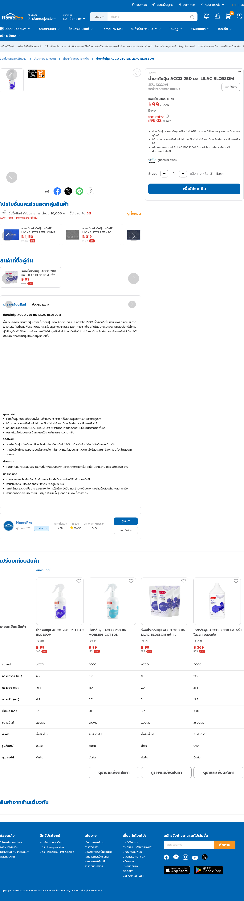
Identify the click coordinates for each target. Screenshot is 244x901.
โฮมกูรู (173, 29)
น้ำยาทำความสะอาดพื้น (76, 59)
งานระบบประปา (135, 46)
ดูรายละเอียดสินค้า (113, 772)
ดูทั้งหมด (134, 214)
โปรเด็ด (223, 29)
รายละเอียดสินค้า (15, 304)
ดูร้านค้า (125, 521)
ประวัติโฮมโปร (131, 842)
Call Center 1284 (133, 876)
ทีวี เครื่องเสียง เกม (55, 46)
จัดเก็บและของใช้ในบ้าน (80, 46)
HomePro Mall (112, 29)
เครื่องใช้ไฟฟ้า (7, 46)
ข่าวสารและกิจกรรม (134, 857)
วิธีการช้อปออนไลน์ (11, 842)
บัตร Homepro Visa (52, 847)
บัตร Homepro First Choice (57, 852)
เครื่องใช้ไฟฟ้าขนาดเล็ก (30, 46)
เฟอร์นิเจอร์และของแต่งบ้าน (110, 46)
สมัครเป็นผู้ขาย (162, 5)
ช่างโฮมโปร (198, 29)
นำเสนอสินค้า (130, 866)
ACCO (152, 73)
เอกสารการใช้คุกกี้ (95, 861)
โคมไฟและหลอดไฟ (208, 46)
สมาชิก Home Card (51, 842)
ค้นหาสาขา (187, 5)
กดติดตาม (41, 528)
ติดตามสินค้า (7, 857)
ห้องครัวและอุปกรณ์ (165, 46)
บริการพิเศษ (8, 36)
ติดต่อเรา (128, 871)
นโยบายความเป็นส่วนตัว (98, 852)
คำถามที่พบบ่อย (9, 847)
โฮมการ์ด (139, 5)
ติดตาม (224, 845)
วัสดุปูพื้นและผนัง (187, 46)
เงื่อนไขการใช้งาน (94, 842)
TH (234, 5)
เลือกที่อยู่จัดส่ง (42, 19)
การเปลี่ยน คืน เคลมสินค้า (14, 852)
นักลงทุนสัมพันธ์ (132, 852)
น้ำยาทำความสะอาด (45, 59)
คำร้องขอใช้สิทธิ (94, 866)
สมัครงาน (128, 861)
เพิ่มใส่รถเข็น (194, 189)
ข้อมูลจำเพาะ (40, 304)
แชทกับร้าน (126, 530)
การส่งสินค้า (92, 847)
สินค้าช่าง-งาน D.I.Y (144, 29)
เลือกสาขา (74, 19)
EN (242, 5)
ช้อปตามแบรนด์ (78, 29)
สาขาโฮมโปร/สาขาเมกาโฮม (138, 847)
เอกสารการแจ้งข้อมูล (97, 857)
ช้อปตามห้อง (47, 29)
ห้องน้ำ (148, 46)
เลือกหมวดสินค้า (15, 29)
